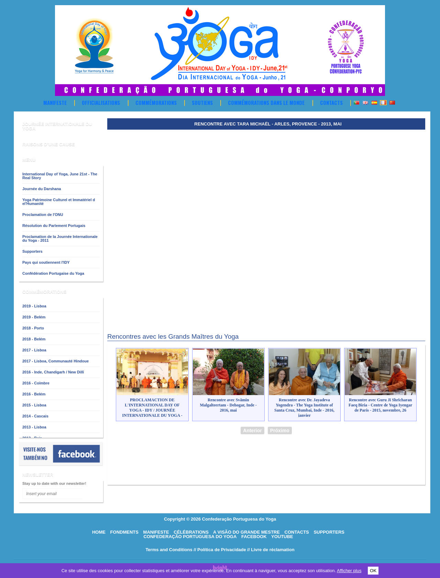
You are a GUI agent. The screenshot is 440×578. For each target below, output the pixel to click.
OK (373, 570)
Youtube (282, 536)
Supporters (32, 251)
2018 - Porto (33, 328)
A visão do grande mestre (246, 532)
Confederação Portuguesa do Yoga (189, 536)
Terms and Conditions (168, 549)
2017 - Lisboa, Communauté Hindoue (55, 361)
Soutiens (202, 102)
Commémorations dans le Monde (266, 102)
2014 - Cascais (35, 416)
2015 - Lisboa (34, 405)
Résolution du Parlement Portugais (53, 225)
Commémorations (156, 102)
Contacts (331, 102)
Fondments (124, 532)
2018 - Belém (33, 339)
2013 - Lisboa (34, 427)
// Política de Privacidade (220, 549)
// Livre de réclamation (270, 549)
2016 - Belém (33, 394)
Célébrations (191, 532)
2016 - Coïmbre (36, 383)
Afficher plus (349, 570)
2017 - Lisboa (34, 350)
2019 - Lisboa (34, 306)
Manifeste (55, 102)
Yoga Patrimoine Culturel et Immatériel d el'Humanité (58, 202)
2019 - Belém (33, 317)
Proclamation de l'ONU (42, 214)
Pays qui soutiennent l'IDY (46, 262)
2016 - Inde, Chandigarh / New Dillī (53, 372)
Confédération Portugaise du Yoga (53, 273)
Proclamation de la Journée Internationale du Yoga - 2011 (60, 238)
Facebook (254, 536)
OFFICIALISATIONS (101, 102)
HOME (99, 532)
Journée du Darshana (41, 189)
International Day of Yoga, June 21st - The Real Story (59, 176)
